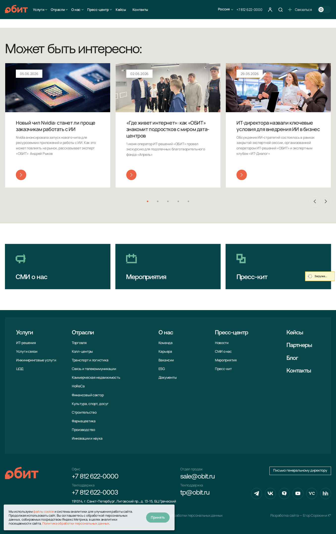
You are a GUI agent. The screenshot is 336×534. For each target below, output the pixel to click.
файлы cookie (43, 511)
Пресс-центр (98, 9)
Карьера (165, 351)
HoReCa (78, 386)
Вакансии (166, 360)
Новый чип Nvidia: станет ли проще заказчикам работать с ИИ (55, 126)
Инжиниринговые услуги (36, 360)
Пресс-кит (223, 369)
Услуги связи (26, 351)
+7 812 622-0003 (95, 493)
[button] (147, 201)
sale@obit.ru (197, 477)
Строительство (84, 412)
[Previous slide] (315, 201)
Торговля (79, 343)
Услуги (38, 9)
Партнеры (299, 345)
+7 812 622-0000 (249, 9)
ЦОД (19, 369)
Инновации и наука (87, 438)
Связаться (300, 9)
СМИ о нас (223, 351)
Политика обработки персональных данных (188, 515)
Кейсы (121, 9)
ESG (161, 369)
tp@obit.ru (194, 493)
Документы (167, 377)
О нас (75, 9)
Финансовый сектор (87, 395)
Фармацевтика (84, 421)
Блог (292, 358)
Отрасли (58, 9)
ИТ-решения (26, 343)
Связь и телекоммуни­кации (94, 369)
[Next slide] (326, 201)
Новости (222, 343)
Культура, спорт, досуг (90, 403)
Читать (21, 175)
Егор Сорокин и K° (317, 515)
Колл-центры (82, 351)
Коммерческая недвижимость (96, 377)
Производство (83, 429)
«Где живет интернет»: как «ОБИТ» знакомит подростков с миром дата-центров (167, 129)
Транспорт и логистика (90, 360)
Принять (158, 517)
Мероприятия (226, 360)
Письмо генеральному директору (300, 470)
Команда (165, 343)
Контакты (140, 9)
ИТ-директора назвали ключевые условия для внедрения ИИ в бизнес (278, 126)
